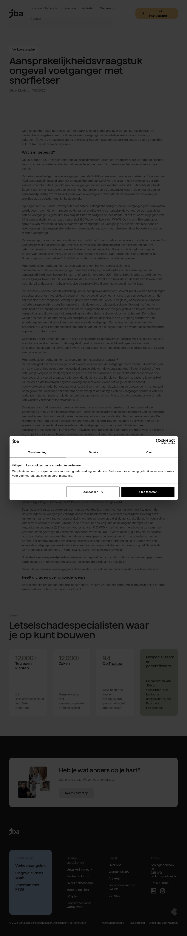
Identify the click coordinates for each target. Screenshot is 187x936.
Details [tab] (93, 452)
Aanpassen (93, 491)
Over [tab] (149, 452)
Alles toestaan (147, 491)
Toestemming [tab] (37, 452)
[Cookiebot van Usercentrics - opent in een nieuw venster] (158, 441)
